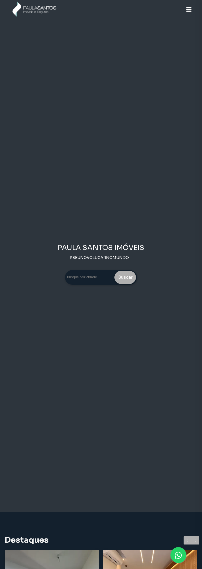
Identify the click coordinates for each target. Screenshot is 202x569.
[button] (188, 9)
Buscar (125, 277)
